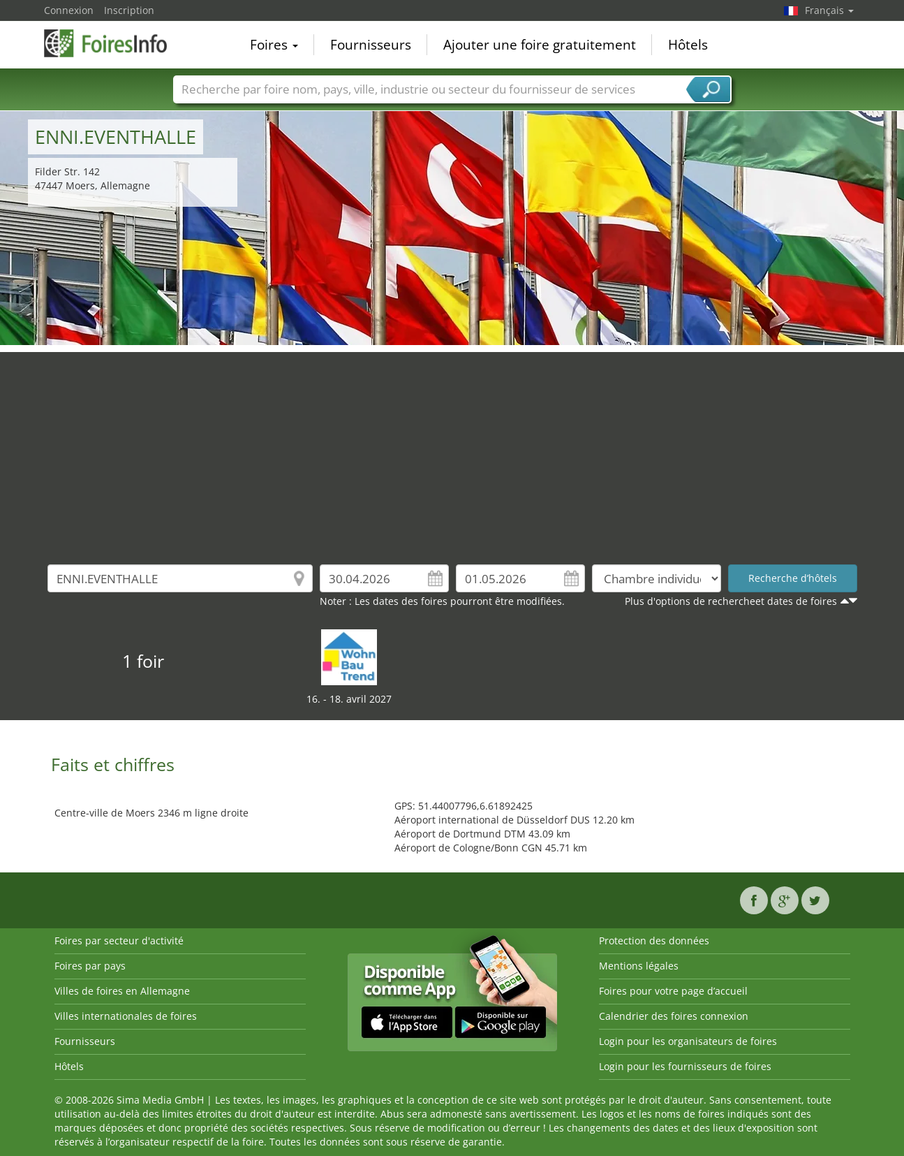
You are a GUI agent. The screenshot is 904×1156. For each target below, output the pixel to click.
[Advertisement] (452, 450)
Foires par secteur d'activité (119, 940)
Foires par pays (90, 965)
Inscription (129, 10)
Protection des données (654, 940)
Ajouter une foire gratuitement (539, 45)
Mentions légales (639, 965)
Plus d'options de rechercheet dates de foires (731, 601)
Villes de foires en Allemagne (122, 990)
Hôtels (688, 45)
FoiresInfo (114, 43)
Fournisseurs (370, 45)
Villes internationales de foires (125, 1016)
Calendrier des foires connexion (673, 1016)
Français (829, 10)
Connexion (69, 10)
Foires (274, 45)
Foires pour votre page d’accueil (673, 990)
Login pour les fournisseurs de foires (685, 1066)
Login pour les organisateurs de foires (688, 1041)
